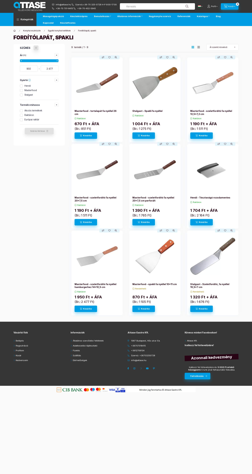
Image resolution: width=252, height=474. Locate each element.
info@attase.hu (63, 4)
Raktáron (29, 115)
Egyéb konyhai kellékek (59, 30)
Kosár (18, 355)
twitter (141, 368)
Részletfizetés (68, 23)
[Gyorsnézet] (116, 57)
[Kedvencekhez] (109, 57)
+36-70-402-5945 (86, 8)
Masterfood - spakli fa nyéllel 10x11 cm (154, 284)
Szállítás (77, 355)
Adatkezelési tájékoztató (85, 345)
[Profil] (212, 6)
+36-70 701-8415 (64, 8)
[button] (25, 19)
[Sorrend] (222, 47)
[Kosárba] (86, 135)
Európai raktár (31, 119)
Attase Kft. (192, 340)
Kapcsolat (48, 23)
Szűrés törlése (37, 131)
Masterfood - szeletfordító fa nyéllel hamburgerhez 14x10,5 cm (95, 285)
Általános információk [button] (129, 16)
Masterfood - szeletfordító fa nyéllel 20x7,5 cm (95, 199)
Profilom (20, 350)
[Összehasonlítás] (103, 57)
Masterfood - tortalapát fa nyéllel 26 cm (96, 112)
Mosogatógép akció (53, 16)
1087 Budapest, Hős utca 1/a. (145, 340)
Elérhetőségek (80, 360)
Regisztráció (22, 345)
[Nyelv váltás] (199, 6)
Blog (218, 16)
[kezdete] (29, 68)
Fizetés (76, 350)
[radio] (198, 47)
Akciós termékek (33, 110)
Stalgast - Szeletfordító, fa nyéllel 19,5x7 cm (209, 285)
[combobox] (157, 6)
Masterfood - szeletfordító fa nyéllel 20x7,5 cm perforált (153, 199)
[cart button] (230, 6)
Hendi (27, 85)
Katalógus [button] (202, 16)
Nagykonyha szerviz (160, 16)
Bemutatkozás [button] (101, 16)
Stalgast (28, 94)
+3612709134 (137, 350)
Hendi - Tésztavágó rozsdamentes (210, 197)
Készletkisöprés (79, 16)
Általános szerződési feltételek (88, 340)
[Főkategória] (15, 30)
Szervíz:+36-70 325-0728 (88, 4)
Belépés (20, 340)
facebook (128, 368)
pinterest (154, 368)
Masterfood (30, 90)
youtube (148, 368)
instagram (135, 368)
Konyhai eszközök (32, 30)
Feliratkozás (197, 376)
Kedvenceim (22, 360)
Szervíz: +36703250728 (143, 355)
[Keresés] (187, 6)
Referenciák (183, 16)
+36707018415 (138, 345)
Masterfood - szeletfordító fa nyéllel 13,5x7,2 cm (211, 112)
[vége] (50, 68)
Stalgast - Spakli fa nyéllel (147, 111)
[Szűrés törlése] (36, 47)
